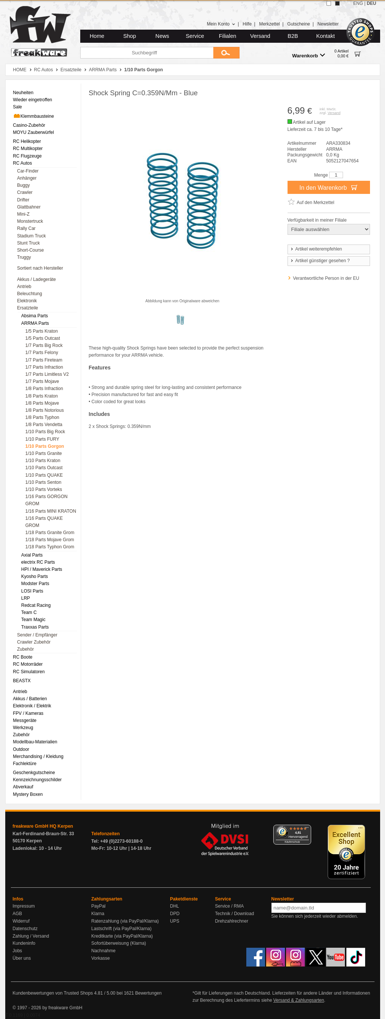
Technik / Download (234, 913)
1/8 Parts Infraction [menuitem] (44, 388)
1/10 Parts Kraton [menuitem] (42, 460)
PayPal (98, 906)
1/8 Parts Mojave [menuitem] (42, 403)
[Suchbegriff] (146, 53)
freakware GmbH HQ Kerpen (43, 826)
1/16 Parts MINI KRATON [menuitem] (50, 511)
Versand (260, 36)
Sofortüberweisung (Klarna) (118, 943)
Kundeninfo (24, 943)
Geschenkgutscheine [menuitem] (34, 772)
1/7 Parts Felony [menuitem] (41, 352)
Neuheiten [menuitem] (23, 92)
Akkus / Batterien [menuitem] (30, 698)
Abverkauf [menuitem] (23, 786)
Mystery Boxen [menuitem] (28, 794)
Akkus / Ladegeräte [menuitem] (36, 279)
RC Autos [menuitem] (22, 163)
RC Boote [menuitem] (23, 657)
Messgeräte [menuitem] (25, 720)
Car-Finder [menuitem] (28, 171)
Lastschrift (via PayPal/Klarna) (121, 928)
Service (195, 36)
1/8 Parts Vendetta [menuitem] (44, 424)
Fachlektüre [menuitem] (25, 763)
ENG (358, 3)
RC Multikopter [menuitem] (28, 148)
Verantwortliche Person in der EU (326, 278)
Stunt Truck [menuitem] (28, 243)
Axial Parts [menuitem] (32, 555)
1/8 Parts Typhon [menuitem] (42, 417)
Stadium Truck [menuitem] (31, 236)
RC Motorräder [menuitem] (28, 664)
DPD (175, 913)
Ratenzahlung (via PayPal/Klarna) (125, 921)
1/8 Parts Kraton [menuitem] (41, 396)
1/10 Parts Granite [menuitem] (43, 453)
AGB (17, 913)
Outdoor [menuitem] (21, 749)
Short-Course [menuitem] (30, 250)
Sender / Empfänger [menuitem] (37, 635)
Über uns (22, 958)
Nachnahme (103, 950)
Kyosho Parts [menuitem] (34, 576)
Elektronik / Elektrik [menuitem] (32, 705)
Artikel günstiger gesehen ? (320, 260)
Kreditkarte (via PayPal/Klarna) (122, 936)
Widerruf (21, 921)
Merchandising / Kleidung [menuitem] (38, 756)
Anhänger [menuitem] (27, 178)
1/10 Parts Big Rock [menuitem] (45, 431)
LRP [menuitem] (25, 598)
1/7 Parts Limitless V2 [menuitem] (47, 374)
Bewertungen (148, 993)
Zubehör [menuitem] (25, 649)
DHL (174, 906)
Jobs (17, 950)
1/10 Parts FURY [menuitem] (42, 439)
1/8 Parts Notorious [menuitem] (44, 410)
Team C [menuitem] (29, 612)
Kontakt (325, 36)
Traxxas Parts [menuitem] (35, 627)
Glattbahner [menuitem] (29, 207)
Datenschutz (25, 928)
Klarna (98, 913)
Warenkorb (308, 55)
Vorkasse (100, 958)
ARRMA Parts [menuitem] (35, 323)
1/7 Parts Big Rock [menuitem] (44, 345)
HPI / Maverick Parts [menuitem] (41, 569)
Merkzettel (269, 24)
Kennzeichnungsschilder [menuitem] (37, 779)
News (162, 36)
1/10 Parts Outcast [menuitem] (44, 467)
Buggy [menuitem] (23, 185)
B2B (293, 36)
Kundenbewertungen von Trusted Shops (53, 993)
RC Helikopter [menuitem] (27, 141)
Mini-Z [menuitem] (23, 214)
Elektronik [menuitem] (27, 300)
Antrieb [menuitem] (24, 286)
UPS (175, 921)
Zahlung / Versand (31, 936)
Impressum (24, 906)
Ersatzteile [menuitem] (27, 308)
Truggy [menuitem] (24, 257)
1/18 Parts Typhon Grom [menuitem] (50, 546)
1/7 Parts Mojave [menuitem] (42, 381)
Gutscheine (298, 24)
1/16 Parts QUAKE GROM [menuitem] (44, 522)
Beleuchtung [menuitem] (29, 293)
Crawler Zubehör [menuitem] (34, 642)
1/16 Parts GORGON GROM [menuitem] (46, 500)
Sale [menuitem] (17, 107)
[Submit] (226, 53)
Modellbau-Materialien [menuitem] (35, 741)
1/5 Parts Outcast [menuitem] (42, 338)
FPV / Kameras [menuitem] (28, 713)
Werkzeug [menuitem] (23, 727)
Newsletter (328, 24)
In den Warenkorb (328, 187)
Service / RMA (229, 906)
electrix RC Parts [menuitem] (38, 562)
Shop (129, 36)
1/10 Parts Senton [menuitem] (43, 482)
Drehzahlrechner (232, 921)
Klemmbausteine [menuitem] (33, 116)
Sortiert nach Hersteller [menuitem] (40, 268)
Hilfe (247, 24)
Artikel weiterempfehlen (316, 249)
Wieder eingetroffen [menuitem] (32, 99)
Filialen (227, 36)
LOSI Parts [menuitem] (32, 591)
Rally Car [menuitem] (26, 228)
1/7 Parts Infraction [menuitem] (44, 367)
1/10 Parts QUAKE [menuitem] (44, 475)
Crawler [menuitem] (25, 192)
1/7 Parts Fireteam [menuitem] (44, 360)
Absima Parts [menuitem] (34, 315)
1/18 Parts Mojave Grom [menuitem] (49, 539)
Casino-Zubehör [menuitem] (29, 125)
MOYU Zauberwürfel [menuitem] (33, 132)
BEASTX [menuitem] (22, 680)
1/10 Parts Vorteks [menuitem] (43, 489)
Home (97, 36)
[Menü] (306, 829)
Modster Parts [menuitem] (35, 583)
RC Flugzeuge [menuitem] (27, 156)
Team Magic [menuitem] (33, 619)
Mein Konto (221, 24)
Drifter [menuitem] (23, 200)
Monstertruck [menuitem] (30, 221)
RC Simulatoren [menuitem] (29, 671)
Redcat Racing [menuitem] (36, 605)
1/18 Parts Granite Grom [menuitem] (50, 532)
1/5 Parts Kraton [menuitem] (41, 331)
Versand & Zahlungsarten (298, 1000)
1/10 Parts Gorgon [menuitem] (44, 446)
